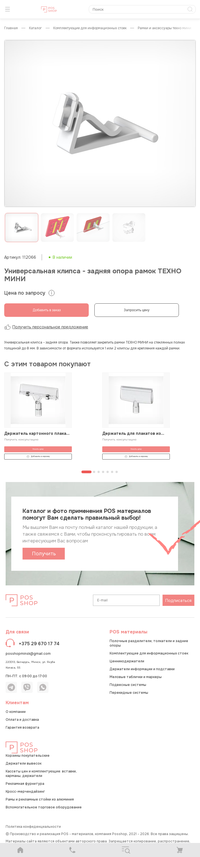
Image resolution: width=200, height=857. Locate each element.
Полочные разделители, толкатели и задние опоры (149, 643)
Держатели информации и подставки (142, 669)
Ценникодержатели (127, 661)
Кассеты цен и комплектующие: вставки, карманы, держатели (41, 773)
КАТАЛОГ (35, 28)
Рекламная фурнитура (25, 783)
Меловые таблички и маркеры (136, 677)
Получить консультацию (21, 439)
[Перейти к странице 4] (103, 472)
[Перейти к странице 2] (94, 472)
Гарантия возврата (22, 727)
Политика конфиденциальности (33, 826)
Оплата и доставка (22, 719)
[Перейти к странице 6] (112, 472)
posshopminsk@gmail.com (28, 653)
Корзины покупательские (28, 755)
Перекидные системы (129, 692)
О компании (16, 712)
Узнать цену (38, 449)
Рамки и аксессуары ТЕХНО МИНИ (164, 28)
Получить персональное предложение (46, 327)
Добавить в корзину (38, 456)
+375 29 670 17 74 (39, 644)
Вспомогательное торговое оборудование (44, 807)
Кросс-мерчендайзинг (25, 791)
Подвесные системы (128, 685)
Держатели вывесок (23, 763)
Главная (11, 28)
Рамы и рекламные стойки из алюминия (40, 799)
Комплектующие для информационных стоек (89, 28)
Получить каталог (44, 555)
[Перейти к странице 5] (107, 472)
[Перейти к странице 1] (86, 471)
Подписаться (178, 600)
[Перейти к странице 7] (116, 472)
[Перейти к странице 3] (98, 472)
